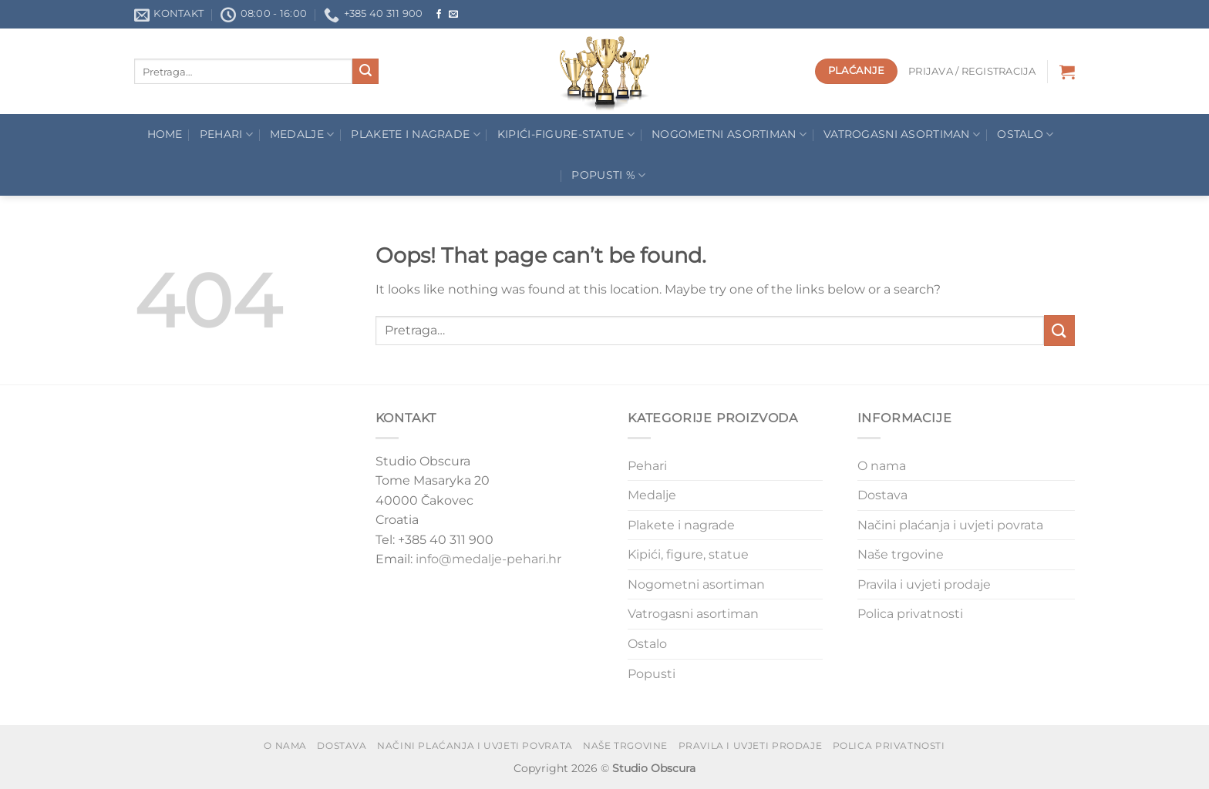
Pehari (226, 134)
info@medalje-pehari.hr (488, 559)
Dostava (882, 495)
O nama (881, 465)
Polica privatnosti (910, 613)
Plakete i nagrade (681, 525)
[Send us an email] (453, 14)
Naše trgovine (900, 554)
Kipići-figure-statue (566, 134)
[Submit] (365, 72)
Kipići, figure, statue (688, 554)
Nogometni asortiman (729, 134)
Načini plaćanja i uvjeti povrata (950, 525)
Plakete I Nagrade (415, 134)
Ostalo (1025, 134)
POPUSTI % (608, 175)
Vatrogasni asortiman (901, 134)
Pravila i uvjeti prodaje (924, 584)
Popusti (651, 673)
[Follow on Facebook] (438, 14)
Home (165, 134)
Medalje (302, 134)
